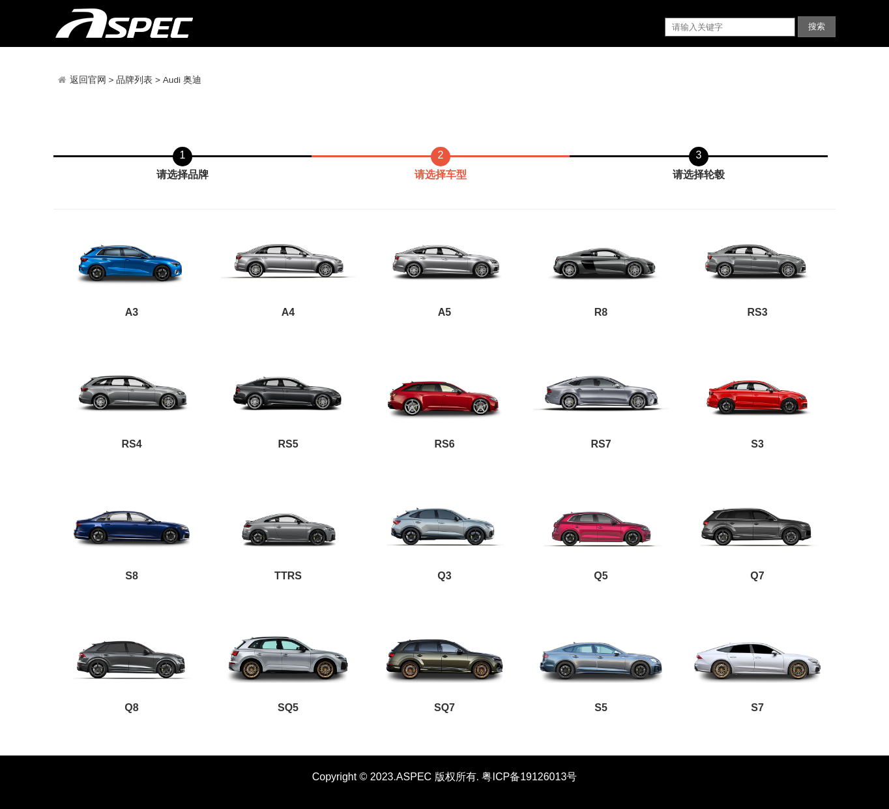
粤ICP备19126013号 (529, 776)
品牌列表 (134, 80)
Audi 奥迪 (182, 80)
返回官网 (89, 80)
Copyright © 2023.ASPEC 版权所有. (395, 776)
